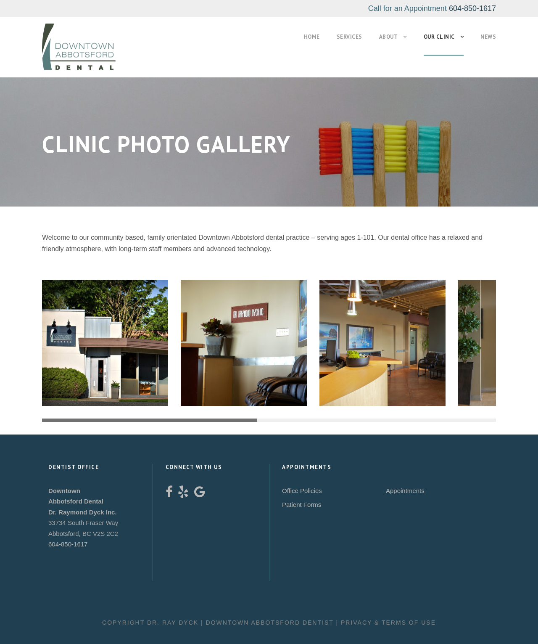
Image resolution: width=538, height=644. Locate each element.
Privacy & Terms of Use (388, 622)
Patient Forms (301, 504)
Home (301, 37)
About (382, 37)
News (487, 37)
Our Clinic (436, 37)
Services (341, 37)
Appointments (405, 490)
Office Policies (302, 490)
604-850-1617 (472, 8)
